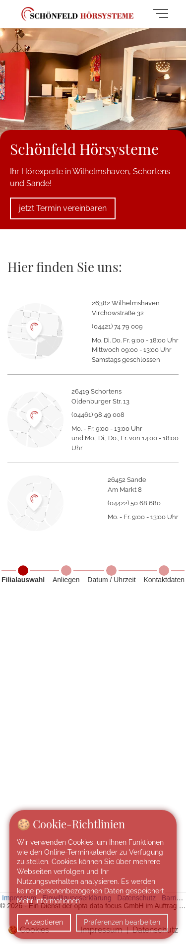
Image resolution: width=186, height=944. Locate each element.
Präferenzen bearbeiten (122, 922)
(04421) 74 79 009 (117, 326)
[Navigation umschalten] (163, 13)
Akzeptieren (44, 922)
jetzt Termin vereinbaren (63, 208)
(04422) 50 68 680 (134, 503)
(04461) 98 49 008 (97, 414)
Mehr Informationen (48, 901)
